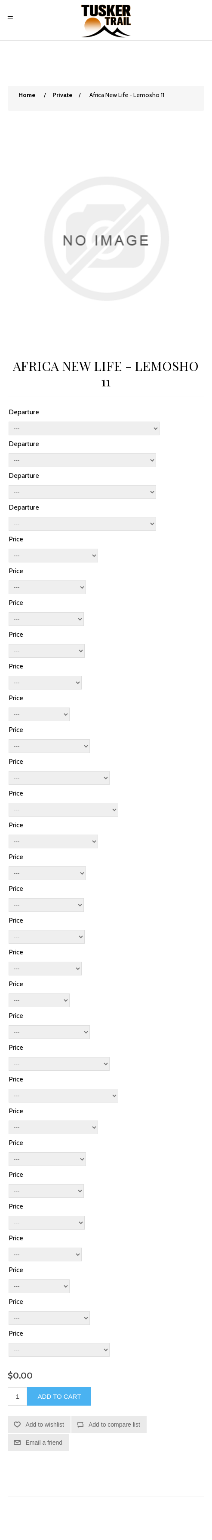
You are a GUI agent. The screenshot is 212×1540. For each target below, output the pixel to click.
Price (16, 539)
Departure (24, 412)
